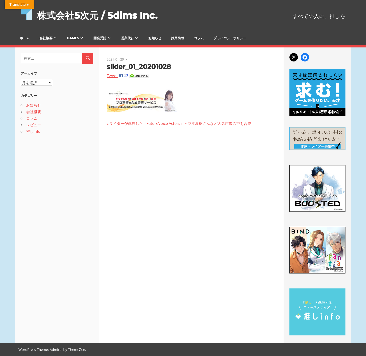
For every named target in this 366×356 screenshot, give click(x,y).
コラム (199, 38)
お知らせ (154, 38)
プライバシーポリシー (230, 38)
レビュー (33, 124)
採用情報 (177, 38)
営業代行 (127, 38)
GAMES (73, 38)
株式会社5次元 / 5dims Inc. (97, 15)
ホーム (25, 38)
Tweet (112, 75)
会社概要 (46, 38)
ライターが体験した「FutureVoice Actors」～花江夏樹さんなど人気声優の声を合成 (180, 123)
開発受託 (99, 38)
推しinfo (33, 131)
